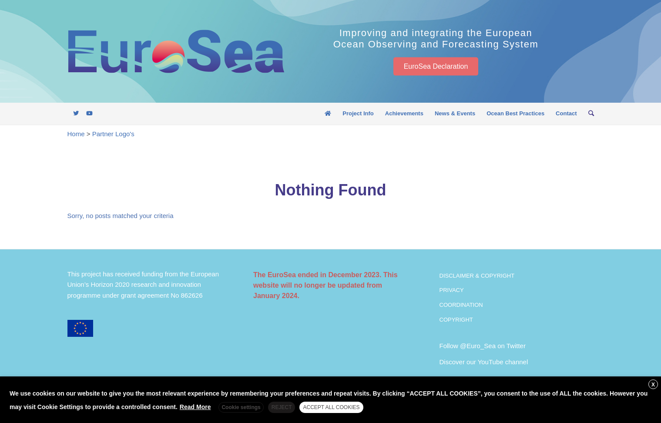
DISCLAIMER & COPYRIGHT (477, 275)
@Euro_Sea (478, 345)
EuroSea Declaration (436, 66)
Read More (195, 406)
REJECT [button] (282, 407)
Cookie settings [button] (240, 407)
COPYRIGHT (456, 319)
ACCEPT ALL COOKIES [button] (331, 407)
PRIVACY (452, 290)
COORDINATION (461, 305)
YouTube (490, 362)
